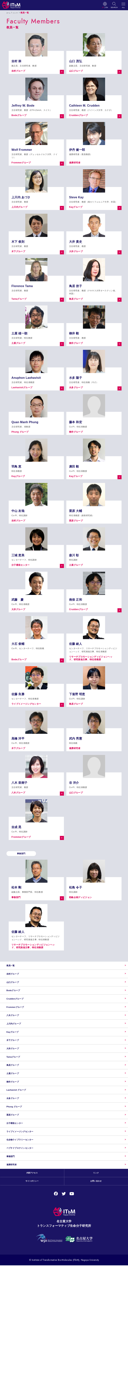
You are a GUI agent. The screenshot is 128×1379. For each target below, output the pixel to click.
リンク (96, 1284)
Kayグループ (15, 1071)
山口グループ (16, 995)
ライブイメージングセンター (27, 1223)
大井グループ (16, 1096)
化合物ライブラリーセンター (27, 1235)
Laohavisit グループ (21, 1160)
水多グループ (16, 1172)
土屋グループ (16, 1134)
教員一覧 (12, 970)
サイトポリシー (32, 1294)
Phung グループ (18, 1185)
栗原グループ (16, 1197)
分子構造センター (19, 1210)
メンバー (19, 13)
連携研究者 (14, 1273)
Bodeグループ (17, 1008)
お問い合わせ (96, 1294)
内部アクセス (31, 1284)
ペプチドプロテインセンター (27, 1248)
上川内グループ (17, 1058)
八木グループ (16, 1046)
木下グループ (16, 1084)
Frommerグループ (19, 1033)
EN (106, 7)
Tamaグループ (17, 1109)
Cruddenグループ (19, 1021)
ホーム (9, 13)
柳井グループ (16, 1147)
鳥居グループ (16, 1122)
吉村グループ (16, 983)
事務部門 (12, 1261)
